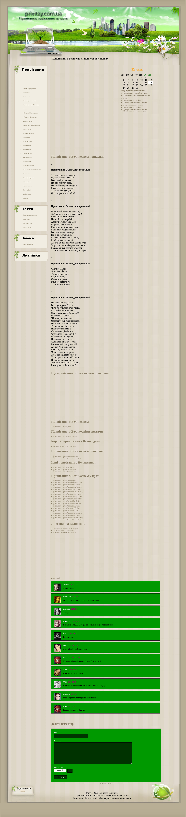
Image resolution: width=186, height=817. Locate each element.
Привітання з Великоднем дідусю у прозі (67, 500)
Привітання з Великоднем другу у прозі (66, 489)
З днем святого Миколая (31, 105)
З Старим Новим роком (30, 113)
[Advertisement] (30, 80)
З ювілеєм (26, 93)
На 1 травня (27, 145)
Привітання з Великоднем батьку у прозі (67, 503)
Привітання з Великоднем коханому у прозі (68, 493)
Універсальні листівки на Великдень (136, 95)
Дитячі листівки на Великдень (63, 530)
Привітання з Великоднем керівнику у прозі (68, 517)
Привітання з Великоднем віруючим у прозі (68, 519)
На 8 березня (27, 129)
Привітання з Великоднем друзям (64, 471)
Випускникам (27, 157)
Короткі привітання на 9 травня (135, 109)
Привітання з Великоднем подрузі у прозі (67, 491)
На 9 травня (27, 149)
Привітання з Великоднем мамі (64, 467)
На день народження (30, 215)
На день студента (28, 178)
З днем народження (29, 88)
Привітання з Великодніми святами (65, 436)
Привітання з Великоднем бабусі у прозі (67, 501)
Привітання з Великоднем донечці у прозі (67, 512)
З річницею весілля (29, 101)
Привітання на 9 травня (132, 107)
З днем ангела (27, 186)
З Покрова (26, 174)
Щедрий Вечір (27, 121)
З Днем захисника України (32, 170)
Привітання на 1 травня (132, 100)
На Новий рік (27, 223)
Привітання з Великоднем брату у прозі (66, 507)
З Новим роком (28, 109)
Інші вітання (27, 194)
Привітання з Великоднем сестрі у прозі (67, 508)
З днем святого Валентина (31, 125)
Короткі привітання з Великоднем (64, 446)
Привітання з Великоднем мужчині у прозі (67, 482)
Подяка (25, 198)
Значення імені (28, 244)
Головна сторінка (106, 783)
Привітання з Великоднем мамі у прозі (66, 505)
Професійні (26, 190)
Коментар (57, 741)
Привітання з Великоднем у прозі (135, 93)
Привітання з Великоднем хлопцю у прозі (67, 487)
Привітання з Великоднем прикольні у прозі (68, 458)
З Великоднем (27, 141)
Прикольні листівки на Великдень (64, 532)
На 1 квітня (26, 137)
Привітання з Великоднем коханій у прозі (67, 494)
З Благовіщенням (28, 133)
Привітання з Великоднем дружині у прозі (67, 498)
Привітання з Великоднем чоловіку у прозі (67, 496)
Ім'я (55, 732)
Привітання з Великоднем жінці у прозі (66, 484)
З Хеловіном (27, 182)
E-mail (23, 791)
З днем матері (27, 153)
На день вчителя (28, 165)
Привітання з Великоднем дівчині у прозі (67, 486)
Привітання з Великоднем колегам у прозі (67, 513)
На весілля (26, 97)
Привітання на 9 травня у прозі (134, 111)
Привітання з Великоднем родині (64, 469)
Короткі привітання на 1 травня (135, 102)
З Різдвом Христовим (30, 117)
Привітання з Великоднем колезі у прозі (66, 515)
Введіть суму (58, 767)
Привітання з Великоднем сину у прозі (66, 510)
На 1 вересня (27, 161)
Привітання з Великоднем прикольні (65, 456)
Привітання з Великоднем (132, 92)
